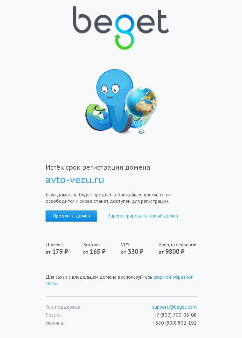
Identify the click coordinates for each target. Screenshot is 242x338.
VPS (132, 248)
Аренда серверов (177, 248)
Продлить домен (71, 215)
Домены (57, 248)
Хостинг (94, 248)
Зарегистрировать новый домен (143, 215)
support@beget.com (174, 307)
